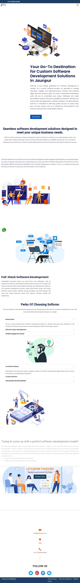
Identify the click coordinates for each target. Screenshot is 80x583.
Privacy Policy (52, 579)
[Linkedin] (43, 573)
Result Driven (10, 319)
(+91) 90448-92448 (40, 552)
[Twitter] (31, 573)
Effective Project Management (16, 329)
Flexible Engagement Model (15, 334)
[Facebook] (49, 573)
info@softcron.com (40, 533)
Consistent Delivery (12, 366)
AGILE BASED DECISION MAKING (16, 381)
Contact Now (40, 477)
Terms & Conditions (65, 579)
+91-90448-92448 (13, 1)
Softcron (13, 579)
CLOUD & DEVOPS (11, 377)
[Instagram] (37, 573)
